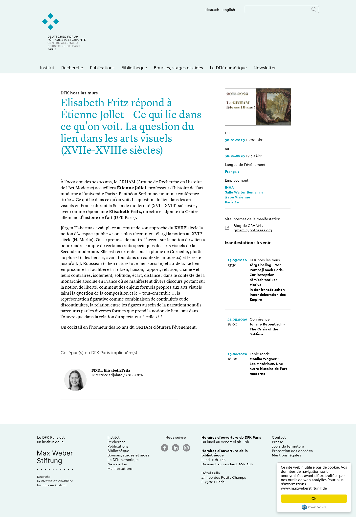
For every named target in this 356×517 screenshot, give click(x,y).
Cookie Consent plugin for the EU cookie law (314, 507)
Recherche (72, 67)
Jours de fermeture (288, 446)
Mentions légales (286, 455)
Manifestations (120, 468)
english (228, 9)
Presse (277, 441)
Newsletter (265, 67)
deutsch (212, 9)
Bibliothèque (134, 67)
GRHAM (126, 182)
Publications (102, 67)
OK (314, 498)
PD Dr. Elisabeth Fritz (110, 371)
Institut (47, 67)
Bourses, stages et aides (178, 67)
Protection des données (292, 450)
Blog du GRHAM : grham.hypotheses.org (253, 227)
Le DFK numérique (228, 67)
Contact (279, 437)
